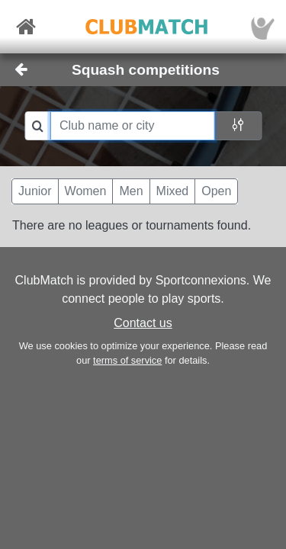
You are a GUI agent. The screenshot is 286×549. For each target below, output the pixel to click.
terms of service (127, 360)
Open (216, 191)
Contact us (143, 322)
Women (86, 191)
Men (131, 191)
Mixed (172, 191)
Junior (35, 191)
